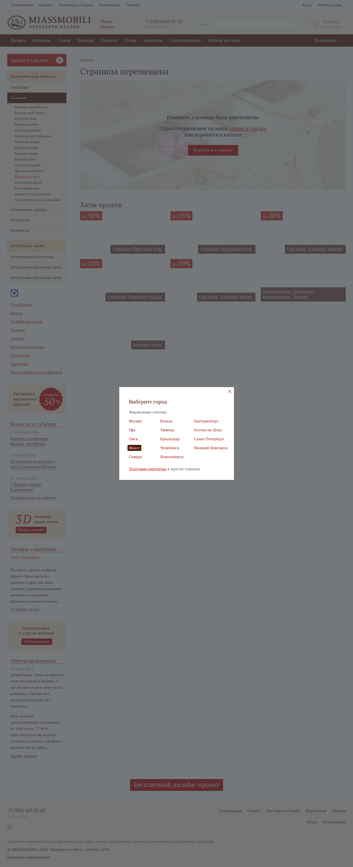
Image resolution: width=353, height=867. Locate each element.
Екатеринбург (206, 421)
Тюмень (167, 429)
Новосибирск (172, 456)
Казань (166, 421)
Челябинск (169, 447)
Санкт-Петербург (209, 438)
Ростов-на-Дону (208, 429)
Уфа (132, 429)
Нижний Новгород (210, 447)
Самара (135, 456)
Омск (133, 438)
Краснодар (170, 438)
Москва (135, 421)
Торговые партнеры (147, 469)
